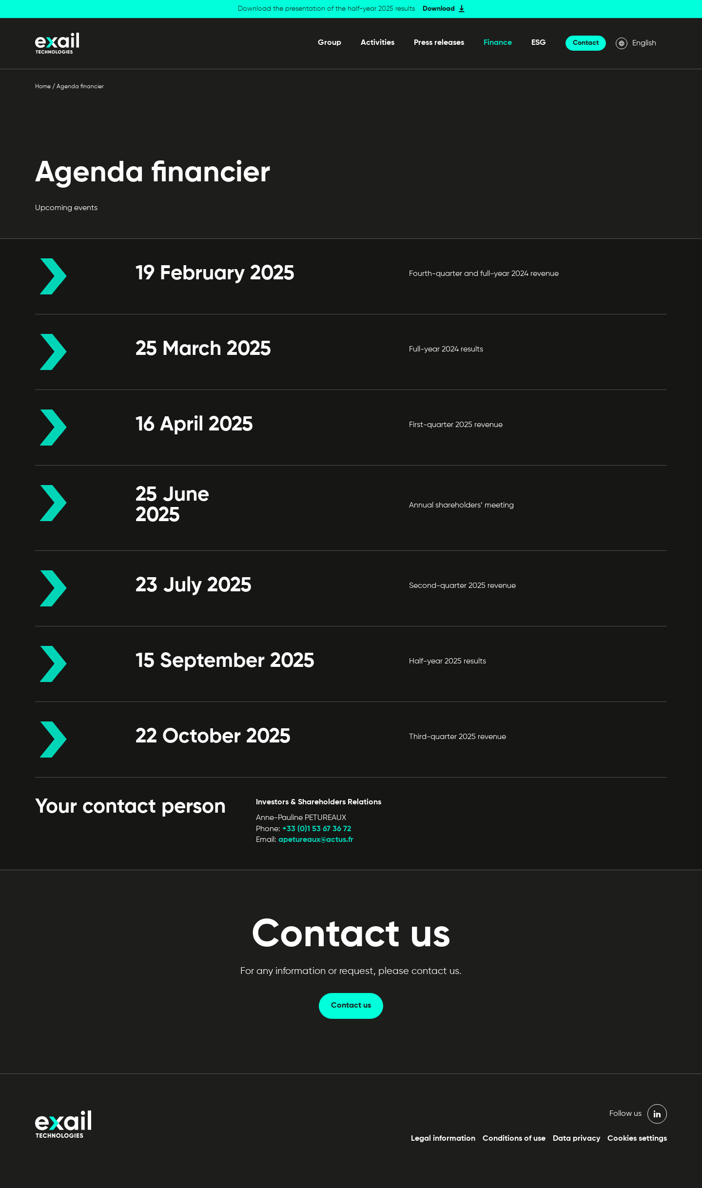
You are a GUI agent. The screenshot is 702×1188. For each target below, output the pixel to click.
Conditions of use (514, 1139)
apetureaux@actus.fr (314, 840)
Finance (498, 43)
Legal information (443, 1139)
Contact (586, 42)
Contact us (351, 1006)
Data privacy (576, 1139)
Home (43, 87)
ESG (538, 43)
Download (439, 8)
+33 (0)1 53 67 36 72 (316, 829)
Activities (377, 43)
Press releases (439, 43)
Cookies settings (637, 1139)
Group (329, 43)
